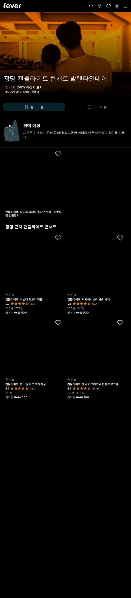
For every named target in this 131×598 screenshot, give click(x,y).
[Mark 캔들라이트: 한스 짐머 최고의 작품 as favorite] (58, 322)
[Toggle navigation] (125, 6)
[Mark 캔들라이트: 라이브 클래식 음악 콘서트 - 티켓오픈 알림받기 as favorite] (58, 154)
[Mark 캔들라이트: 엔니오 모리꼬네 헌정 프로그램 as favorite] (120, 322)
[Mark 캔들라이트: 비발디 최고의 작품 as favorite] (58, 238)
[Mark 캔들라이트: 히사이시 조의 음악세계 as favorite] (120, 238)
